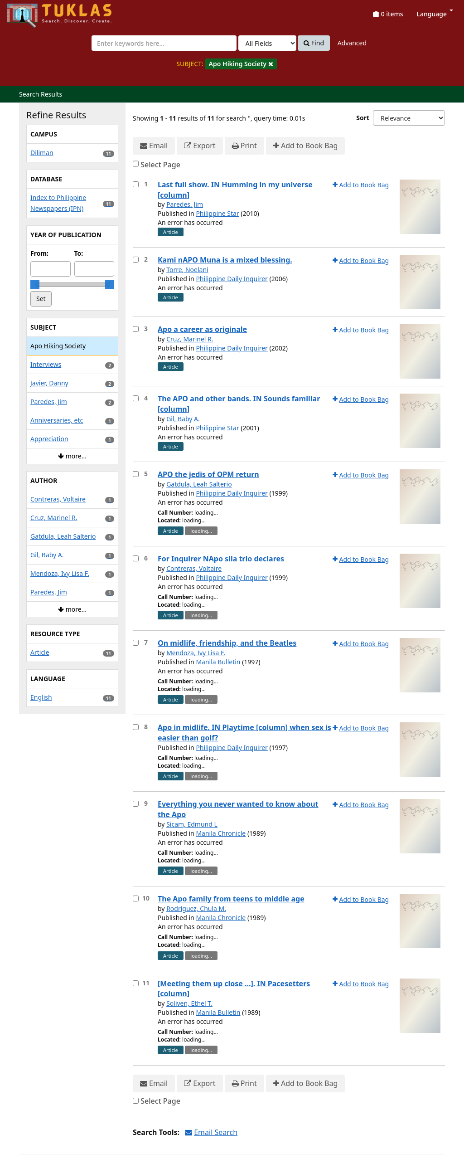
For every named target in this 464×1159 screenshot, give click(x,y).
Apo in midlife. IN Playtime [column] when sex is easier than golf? (244, 732)
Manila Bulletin (218, 661)
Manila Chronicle (221, 833)
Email (154, 146)
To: (78, 253)
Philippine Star (217, 213)
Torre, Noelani (187, 269)
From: (39, 253)
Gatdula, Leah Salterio (199, 484)
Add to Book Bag (305, 146)
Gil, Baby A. (183, 418)
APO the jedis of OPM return (208, 474)
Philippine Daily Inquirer (232, 278)
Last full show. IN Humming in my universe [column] (235, 190)
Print (244, 146)
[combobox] (164, 43)
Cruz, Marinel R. (189, 339)
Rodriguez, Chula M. (196, 908)
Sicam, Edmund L (192, 824)
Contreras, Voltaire (194, 568)
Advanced (352, 43)
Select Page (160, 165)
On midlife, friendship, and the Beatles (227, 643)
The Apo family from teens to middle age (231, 899)
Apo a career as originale (202, 329)
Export (199, 146)
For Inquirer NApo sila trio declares (221, 559)
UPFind (29, 11)
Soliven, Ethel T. (189, 1003)
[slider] (34, 284)
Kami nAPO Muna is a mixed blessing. (225, 260)
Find (314, 43)
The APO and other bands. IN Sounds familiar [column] (239, 404)
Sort (362, 117)
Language (435, 14)
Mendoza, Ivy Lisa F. (195, 652)
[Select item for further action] (136, 184)
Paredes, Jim (184, 204)
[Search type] (267, 43)
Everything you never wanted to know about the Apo (238, 809)
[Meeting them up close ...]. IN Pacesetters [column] (234, 989)
